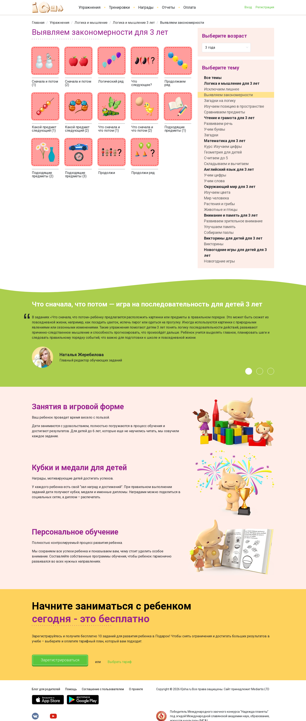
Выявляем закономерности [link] (182, 23)
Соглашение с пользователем (103, 687)
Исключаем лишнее (221, 89)
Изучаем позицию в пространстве (234, 106)
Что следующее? (141, 83)
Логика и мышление (91, 23)
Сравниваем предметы (224, 112)
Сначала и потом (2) (78, 83)
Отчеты (168, 7)
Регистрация (264, 7)
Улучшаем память (219, 226)
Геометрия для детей (223, 152)
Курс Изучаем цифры (223, 146)
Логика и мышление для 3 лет (231, 83)
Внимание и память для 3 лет (231, 215)
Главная (38, 23)
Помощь (71, 687)
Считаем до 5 (216, 158)
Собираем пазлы (219, 232)
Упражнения (90, 7)
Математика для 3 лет (224, 140)
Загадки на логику (220, 100)
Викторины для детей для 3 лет (233, 238)
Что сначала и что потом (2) (142, 129)
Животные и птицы (221, 209)
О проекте (136, 687)
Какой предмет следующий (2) (77, 129)
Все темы (213, 77)
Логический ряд (111, 81)
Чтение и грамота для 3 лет (229, 118)
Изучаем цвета (217, 192)
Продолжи (106, 173)
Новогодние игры (219, 261)
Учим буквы (214, 129)
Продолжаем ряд (175, 83)
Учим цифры (215, 175)
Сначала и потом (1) (45, 83)
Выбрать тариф (127, 661)
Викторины (214, 244)
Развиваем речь (218, 123)
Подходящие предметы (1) (175, 129)
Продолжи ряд (143, 173)
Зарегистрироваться (63, 660)
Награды (145, 7)
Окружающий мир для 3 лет (229, 186)
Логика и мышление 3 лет (134, 23)
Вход (248, 7)
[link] (38, 23)
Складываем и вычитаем (226, 163)
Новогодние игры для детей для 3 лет (235, 252)
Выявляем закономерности (228, 95)
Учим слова (214, 181)
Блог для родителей (46, 687)
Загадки (211, 135)
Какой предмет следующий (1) (44, 129)
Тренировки (119, 7)
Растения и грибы (219, 204)
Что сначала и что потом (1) (109, 129)
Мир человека (216, 198)
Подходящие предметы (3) (75, 174)
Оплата (189, 7)
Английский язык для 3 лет (229, 169)
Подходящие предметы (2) (42, 174)
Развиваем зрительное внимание (233, 221)
